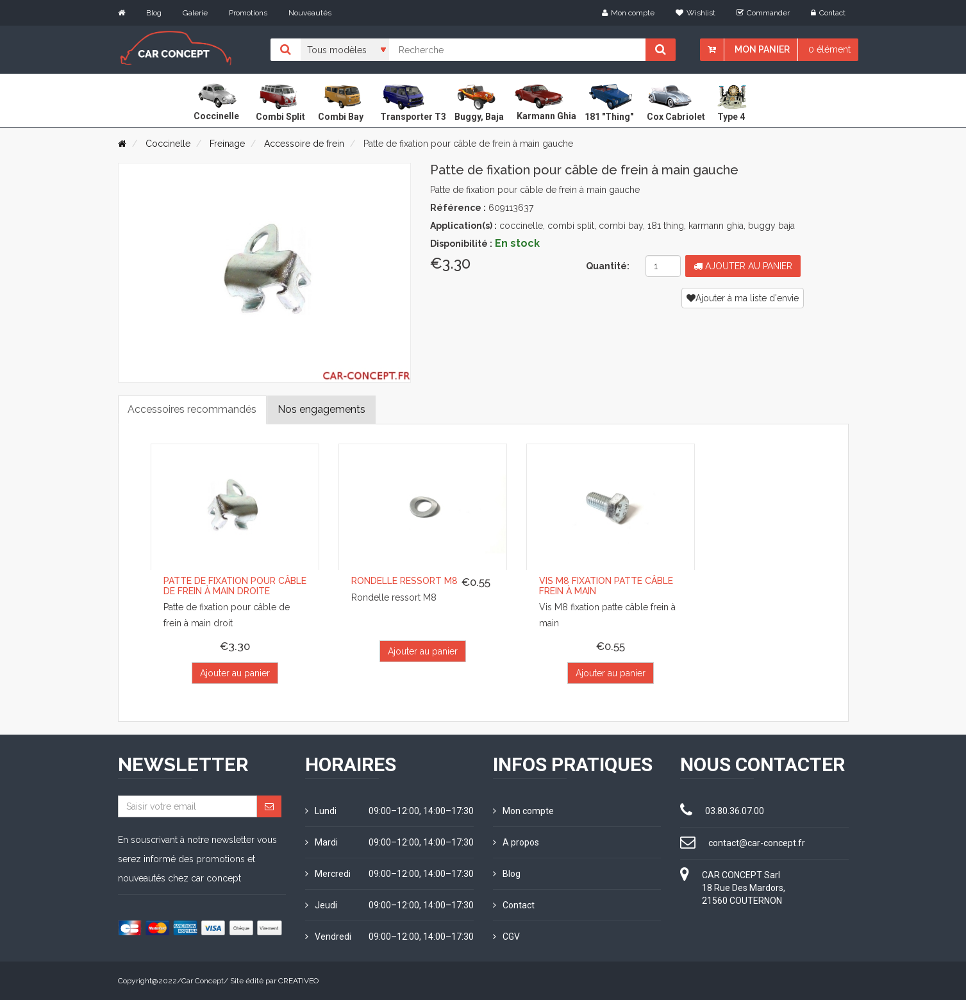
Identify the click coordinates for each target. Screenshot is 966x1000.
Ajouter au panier (743, 266)
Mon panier (762, 49)
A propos (516, 842)
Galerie (195, 12)
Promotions (248, 12)
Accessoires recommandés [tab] (192, 409)
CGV (506, 936)
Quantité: (607, 266)
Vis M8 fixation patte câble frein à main (606, 586)
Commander (763, 12)
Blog (154, 12)
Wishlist (695, 12)
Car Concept (202, 980)
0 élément (829, 49)
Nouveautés (309, 12)
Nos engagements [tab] (322, 409)
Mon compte (628, 12)
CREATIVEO (298, 980)
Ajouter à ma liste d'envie (743, 298)
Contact (828, 12)
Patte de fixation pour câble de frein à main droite (234, 586)
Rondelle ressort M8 (404, 581)
